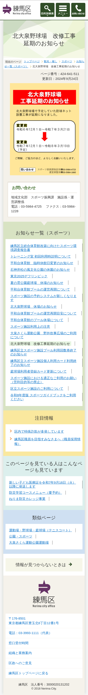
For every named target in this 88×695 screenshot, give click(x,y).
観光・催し (50, 61)
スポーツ (67, 61)
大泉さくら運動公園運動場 (29, 542)
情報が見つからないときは (41, 564)
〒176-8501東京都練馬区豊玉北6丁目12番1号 (34, 621)
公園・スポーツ (20, 536)
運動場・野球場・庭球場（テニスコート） (40, 530)
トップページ (32, 61)
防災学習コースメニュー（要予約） (35, 492)
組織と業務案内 (20, 653)
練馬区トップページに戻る (28, 673)
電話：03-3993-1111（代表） (30, 633)
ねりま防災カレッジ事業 (27, 499)
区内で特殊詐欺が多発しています (39, 431)
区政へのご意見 (20, 663)
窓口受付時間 (18, 643)
